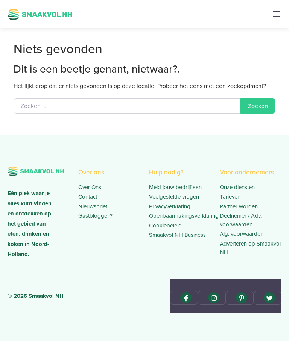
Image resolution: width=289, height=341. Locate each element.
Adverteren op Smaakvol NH (250, 247)
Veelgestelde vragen (174, 196)
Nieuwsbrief (92, 206)
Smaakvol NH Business (177, 235)
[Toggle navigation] (276, 14)
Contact (87, 196)
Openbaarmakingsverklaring (180, 216)
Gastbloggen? (95, 216)
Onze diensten (237, 187)
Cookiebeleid (165, 225)
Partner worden (239, 206)
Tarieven (230, 196)
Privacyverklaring (169, 206)
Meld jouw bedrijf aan (175, 187)
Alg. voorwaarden (241, 234)
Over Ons (89, 187)
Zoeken (258, 106)
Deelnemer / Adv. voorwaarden (241, 220)
